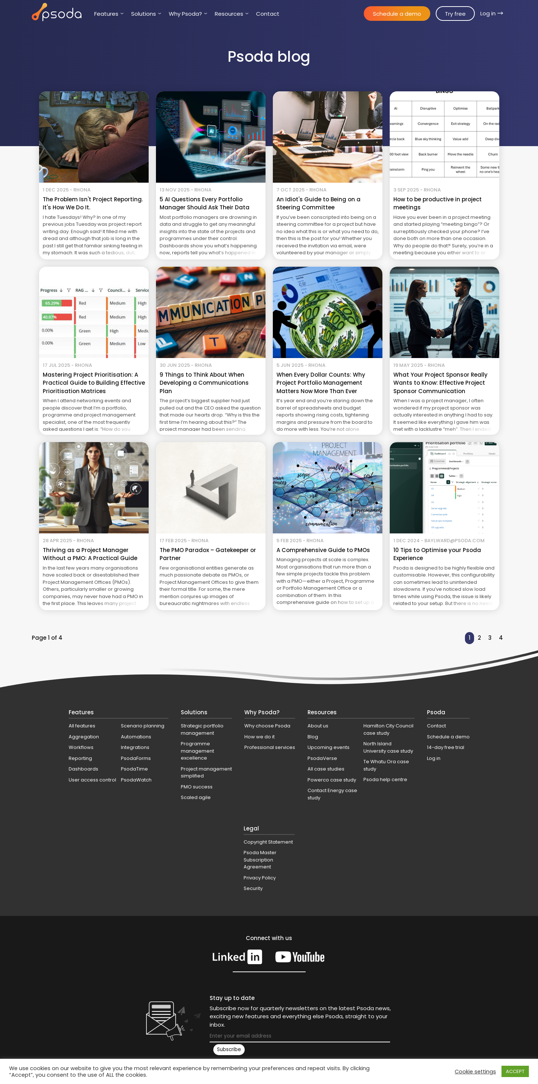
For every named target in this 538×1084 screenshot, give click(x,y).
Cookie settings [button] (475, 1071)
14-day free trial (445, 747)
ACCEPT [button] (515, 1071)
